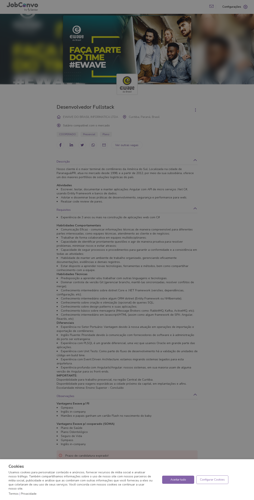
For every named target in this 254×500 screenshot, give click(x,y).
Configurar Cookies (212, 480)
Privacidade (29, 494)
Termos (14, 494)
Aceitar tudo (178, 480)
